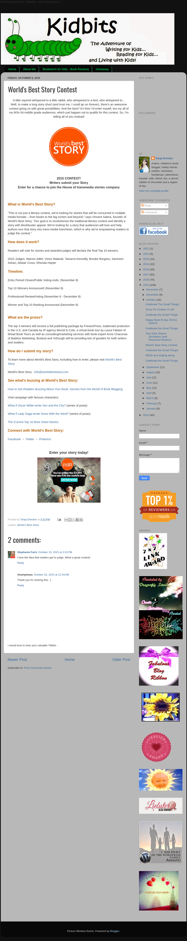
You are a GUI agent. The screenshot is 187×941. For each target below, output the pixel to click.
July (149, 377)
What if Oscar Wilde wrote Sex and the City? (37, 405)
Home (12, 69)
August (150, 372)
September (153, 367)
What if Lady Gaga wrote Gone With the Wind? (38, 413)
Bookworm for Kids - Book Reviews (66, 69)
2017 (146, 274)
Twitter (30, 439)
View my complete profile (154, 190)
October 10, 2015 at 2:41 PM (55, 552)
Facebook (14, 439)
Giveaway (102, 69)
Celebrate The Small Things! (162, 304)
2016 (146, 279)
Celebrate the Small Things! (162, 350)
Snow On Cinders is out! (160, 309)
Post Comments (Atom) (38, 667)
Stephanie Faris (27, 552)
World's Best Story (28, 525)
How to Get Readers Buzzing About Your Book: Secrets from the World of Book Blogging (65, 389)
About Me (29, 69)
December (152, 289)
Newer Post (17, 659)
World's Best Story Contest (161, 345)
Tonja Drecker (164, 158)
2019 (146, 264)
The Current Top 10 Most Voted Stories (33, 422)
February (152, 403)
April (149, 392)
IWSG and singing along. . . (162, 355)
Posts (146, 205)
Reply (20, 562)
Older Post (121, 659)
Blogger (114, 931)
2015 (146, 285)
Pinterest (45, 439)
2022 (146, 248)
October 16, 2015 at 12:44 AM (51, 574)
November (152, 294)
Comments (149, 212)
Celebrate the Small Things (162, 314)
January (151, 408)
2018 (146, 269)
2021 (146, 253)
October (151, 299)
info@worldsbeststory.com (51, 372)
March (150, 398)
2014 (146, 415)
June (149, 382)
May (149, 387)
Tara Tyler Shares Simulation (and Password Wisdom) (158, 336)
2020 (146, 259)
